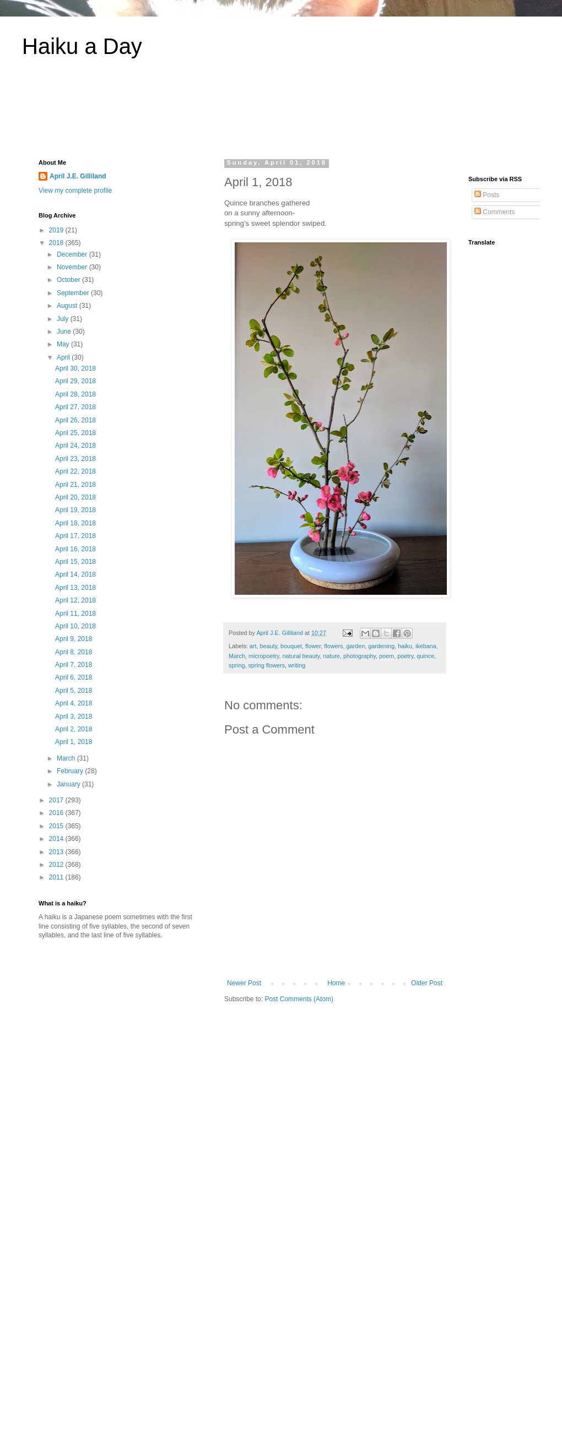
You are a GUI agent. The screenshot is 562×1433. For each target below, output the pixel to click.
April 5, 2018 (73, 690)
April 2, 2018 (73, 729)
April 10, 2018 (75, 626)
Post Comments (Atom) (298, 999)
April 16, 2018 (75, 549)
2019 (57, 230)
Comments (494, 212)
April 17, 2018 (75, 536)
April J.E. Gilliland (78, 176)
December (73, 254)
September (74, 293)
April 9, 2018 (73, 639)
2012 (57, 865)
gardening (381, 646)
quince (425, 656)
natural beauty (301, 656)
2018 (57, 243)
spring (237, 665)
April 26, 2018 (75, 420)
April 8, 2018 (73, 652)
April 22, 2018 (75, 471)
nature (331, 656)
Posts (486, 195)
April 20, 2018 (75, 497)
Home (336, 983)
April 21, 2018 (75, 484)
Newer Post (244, 983)
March (237, 656)
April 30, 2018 (75, 368)
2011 (57, 877)
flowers (333, 646)
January (69, 784)
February (71, 771)
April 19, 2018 (75, 510)
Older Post (426, 983)
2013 (57, 852)
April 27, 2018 (75, 407)
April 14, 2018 (75, 574)
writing (296, 665)
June (65, 331)
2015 (57, 826)
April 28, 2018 (75, 394)
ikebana (425, 646)
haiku (405, 646)
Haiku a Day (82, 46)
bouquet (291, 646)
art (253, 646)
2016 (57, 813)
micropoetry (263, 656)
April (64, 357)
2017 (57, 800)
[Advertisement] (281, 115)
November (73, 267)
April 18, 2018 (75, 523)
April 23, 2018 (75, 459)
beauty (268, 646)
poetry (405, 656)
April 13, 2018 (75, 587)
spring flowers (266, 665)
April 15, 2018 (75, 562)
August (68, 306)
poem (386, 656)
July (64, 319)
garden (356, 646)
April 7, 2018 (73, 665)
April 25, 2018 (75, 433)
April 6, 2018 (73, 677)
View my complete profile (75, 190)
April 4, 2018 (73, 703)
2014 (57, 839)
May (64, 344)
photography (359, 656)
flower (313, 646)
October (69, 280)
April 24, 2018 (75, 445)
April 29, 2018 (75, 381)
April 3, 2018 (73, 716)
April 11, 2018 (75, 613)
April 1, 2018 (73, 742)
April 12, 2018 (75, 600)
